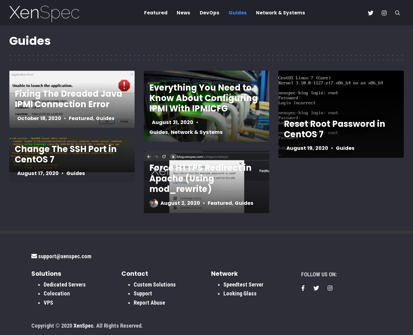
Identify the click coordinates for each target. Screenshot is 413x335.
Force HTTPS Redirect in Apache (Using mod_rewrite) (200, 178)
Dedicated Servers (65, 284)
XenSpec (83, 325)
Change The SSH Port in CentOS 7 (66, 154)
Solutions (46, 273)
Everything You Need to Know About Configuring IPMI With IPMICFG (203, 98)
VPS (48, 302)
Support (143, 293)
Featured (155, 13)
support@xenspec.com (61, 256)
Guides (238, 13)
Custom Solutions (155, 284)
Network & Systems (280, 13)
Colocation (57, 293)
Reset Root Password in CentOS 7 (334, 129)
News (183, 13)
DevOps (209, 13)
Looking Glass (240, 293)
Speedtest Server (243, 284)
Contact (134, 273)
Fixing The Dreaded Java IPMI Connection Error (68, 99)
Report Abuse (149, 302)
